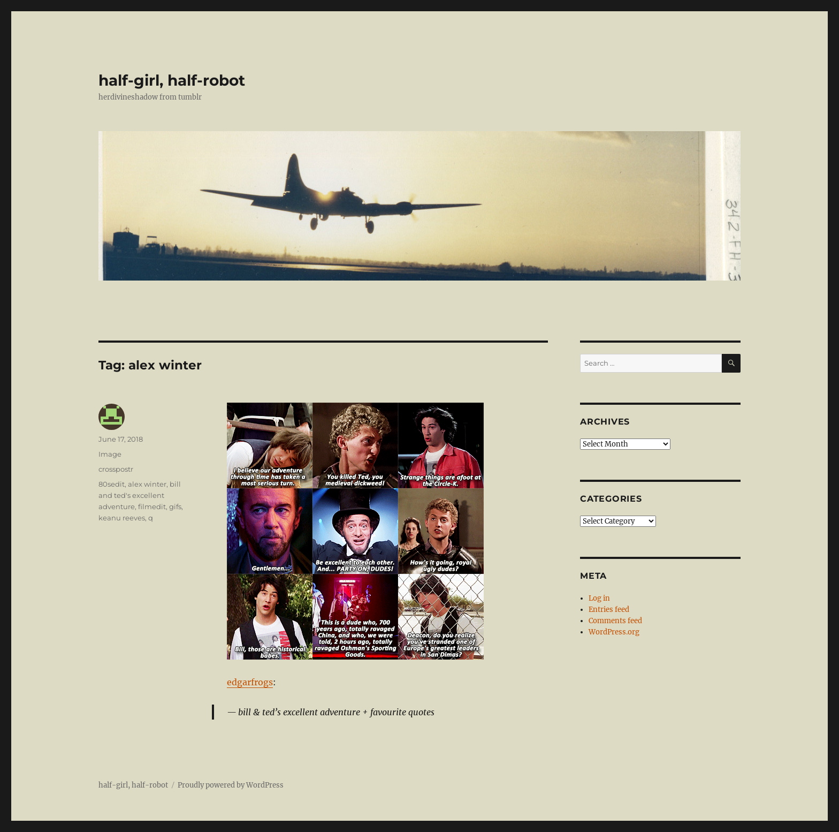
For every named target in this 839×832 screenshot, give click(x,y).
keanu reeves (121, 517)
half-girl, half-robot (171, 80)
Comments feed (615, 620)
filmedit (152, 506)
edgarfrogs (250, 682)
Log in (599, 598)
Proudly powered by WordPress (231, 785)
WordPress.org (614, 632)
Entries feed (609, 609)
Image (109, 454)
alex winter (147, 484)
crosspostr (115, 469)
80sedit (111, 484)
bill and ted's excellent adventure (139, 495)
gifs (175, 506)
